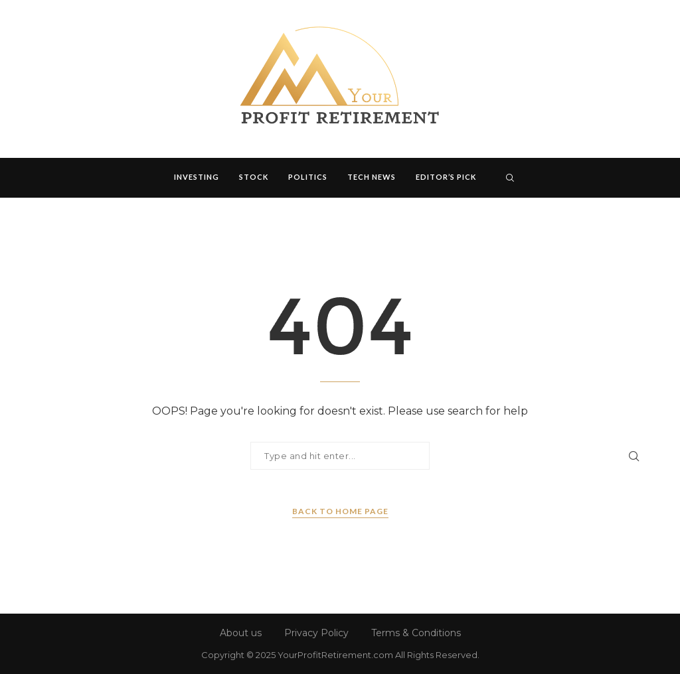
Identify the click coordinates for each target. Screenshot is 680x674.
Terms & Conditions (416, 633)
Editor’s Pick (446, 176)
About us (241, 633)
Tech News (371, 176)
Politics (307, 176)
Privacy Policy (316, 633)
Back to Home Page (340, 511)
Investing (196, 176)
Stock (253, 176)
